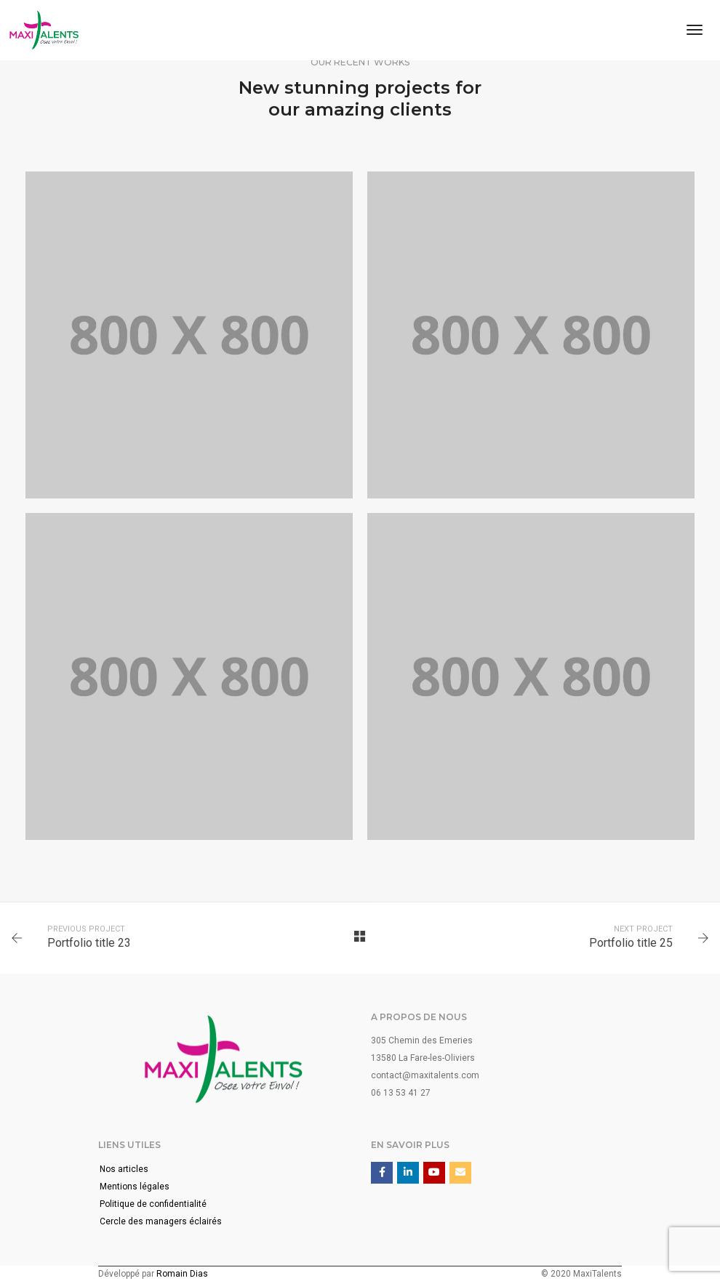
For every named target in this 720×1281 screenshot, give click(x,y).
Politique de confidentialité (153, 1204)
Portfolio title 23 (89, 943)
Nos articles (124, 1169)
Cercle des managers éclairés (161, 1221)
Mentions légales (134, 1186)
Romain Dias (182, 1274)
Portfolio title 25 (631, 943)
